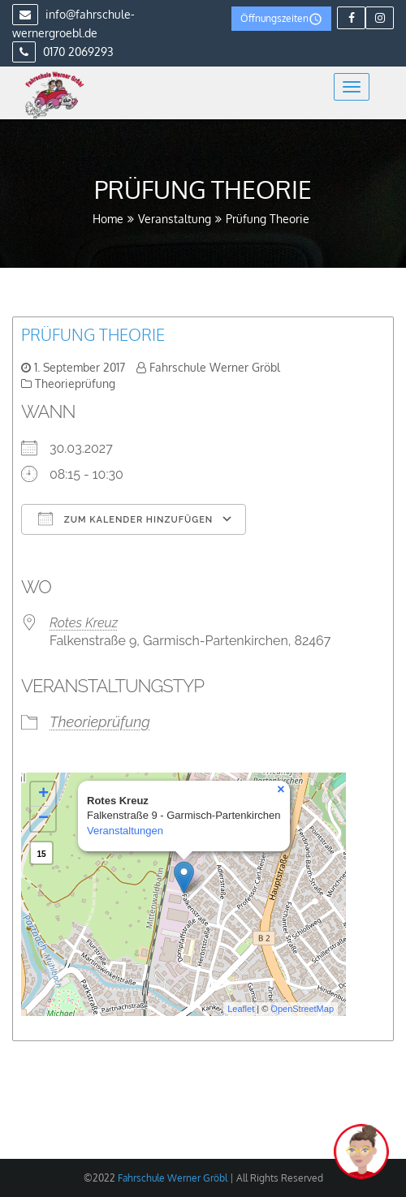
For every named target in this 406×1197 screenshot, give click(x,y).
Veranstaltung (174, 219)
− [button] (43, 819)
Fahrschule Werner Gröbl (214, 367)
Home (108, 219)
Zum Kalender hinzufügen (125, 518)
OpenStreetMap (302, 1009)
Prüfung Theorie (93, 334)
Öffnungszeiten (281, 19)
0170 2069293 (63, 51)
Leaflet (240, 1009)
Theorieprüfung (75, 383)
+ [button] (43, 794)
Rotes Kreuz (84, 623)
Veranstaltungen (125, 831)
